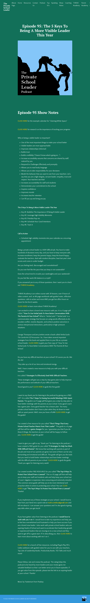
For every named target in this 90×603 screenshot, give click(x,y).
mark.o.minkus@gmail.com (58, 503)
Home (20, 3)
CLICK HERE (22, 121)
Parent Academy (84, 4)
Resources (27, 3)
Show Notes (61, 4)
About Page (14, 4)
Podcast (42, 3)
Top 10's (48, 4)
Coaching (68, 3)
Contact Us (35, 4)
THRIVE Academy (76, 4)
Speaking (54, 3)
